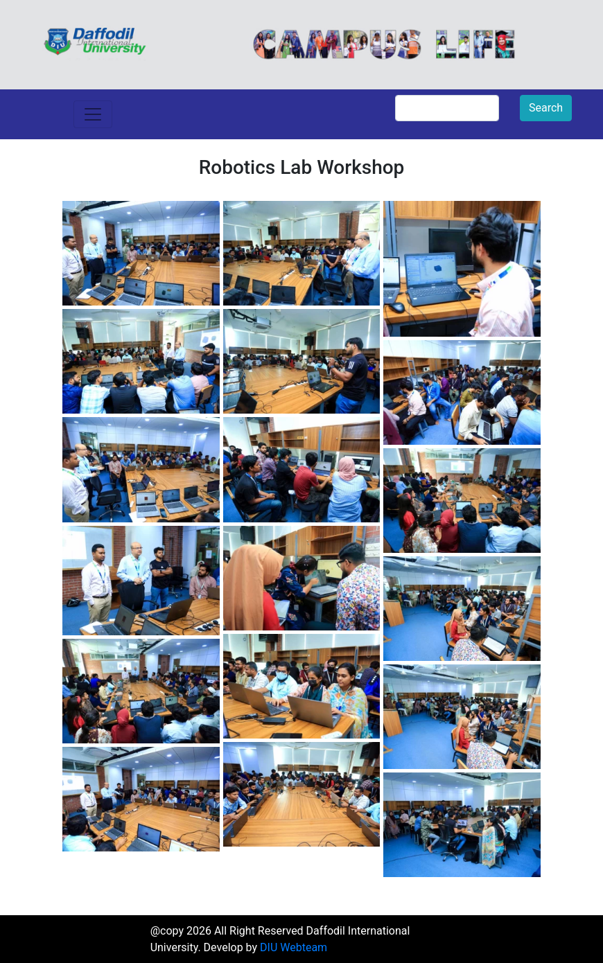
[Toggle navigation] (92, 114)
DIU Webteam (293, 947)
